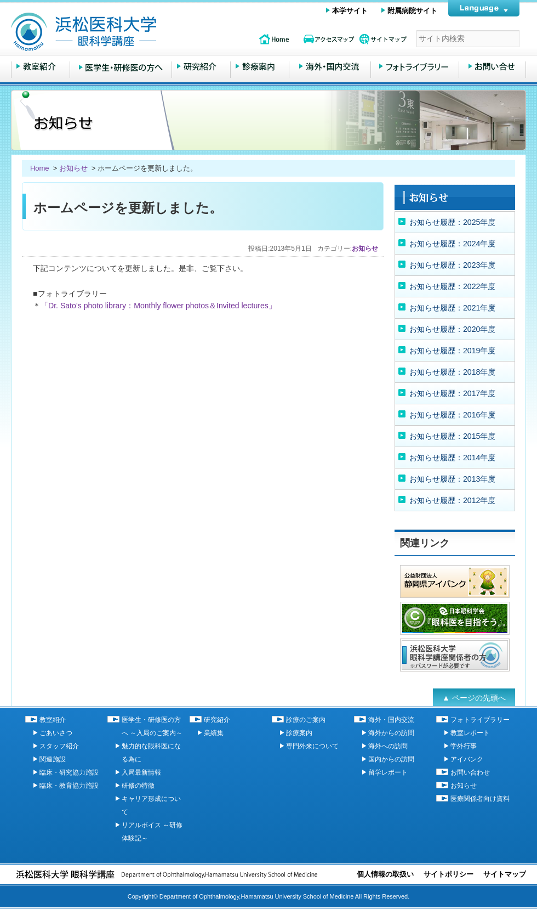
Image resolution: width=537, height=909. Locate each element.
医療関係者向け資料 (480, 799)
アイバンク (466, 759)
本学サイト (350, 11)
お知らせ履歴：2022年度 (452, 286)
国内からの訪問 (391, 759)
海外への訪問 (388, 746)
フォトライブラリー (415, 66)
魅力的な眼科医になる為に (151, 752)
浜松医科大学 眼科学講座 (126, 32)
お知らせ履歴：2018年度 (452, 372)
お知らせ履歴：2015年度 (452, 436)
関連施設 (52, 759)
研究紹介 (201, 66)
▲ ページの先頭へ (474, 697)
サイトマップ (383, 39)
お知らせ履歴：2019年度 (452, 350)
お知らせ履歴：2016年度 (452, 414)
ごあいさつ (55, 733)
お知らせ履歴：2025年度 (452, 222)
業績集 (214, 733)
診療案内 (299, 733)
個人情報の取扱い (385, 874)
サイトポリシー (448, 874)
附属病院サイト (412, 11)
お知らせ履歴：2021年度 (452, 307)
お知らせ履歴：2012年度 (452, 500)
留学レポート (388, 772)
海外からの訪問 (391, 733)
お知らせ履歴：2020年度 (452, 329)
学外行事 (463, 746)
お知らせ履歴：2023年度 (452, 265)
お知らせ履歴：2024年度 (452, 243)
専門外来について (312, 746)
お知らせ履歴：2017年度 (452, 393)
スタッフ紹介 (59, 746)
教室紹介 (41, 66)
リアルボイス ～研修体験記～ (152, 831)
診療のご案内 (260, 66)
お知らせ (73, 168)
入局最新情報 (141, 772)
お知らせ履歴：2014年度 (452, 457)
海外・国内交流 (329, 66)
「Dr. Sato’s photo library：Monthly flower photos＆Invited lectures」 (158, 305)
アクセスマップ (328, 39)
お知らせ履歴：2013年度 (452, 479)
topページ (274, 39)
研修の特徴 (138, 785)
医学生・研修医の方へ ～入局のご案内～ (121, 66)
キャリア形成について (151, 805)
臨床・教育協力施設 (69, 785)
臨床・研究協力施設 (69, 772)
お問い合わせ (492, 66)
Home (40, 168)
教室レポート (470, 733)
